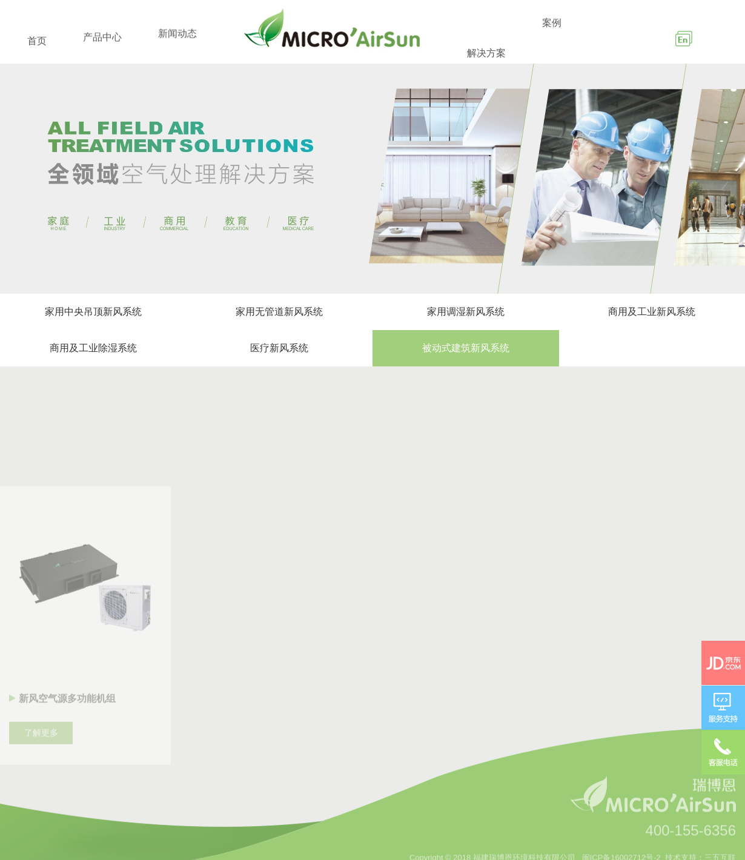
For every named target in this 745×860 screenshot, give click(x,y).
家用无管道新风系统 (279, 311)
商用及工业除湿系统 (93, 348)
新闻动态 (177, 53)
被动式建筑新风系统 (465, 348)
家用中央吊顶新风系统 (93, 311)
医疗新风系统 (279, 348)
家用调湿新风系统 (466, 311)
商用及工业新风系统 (651, 311)
